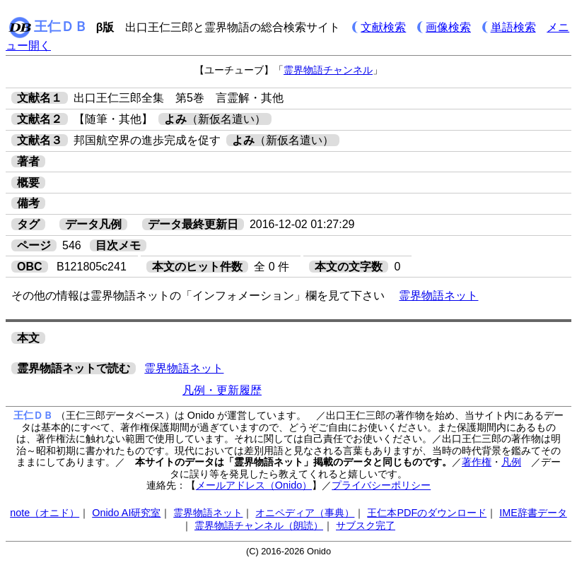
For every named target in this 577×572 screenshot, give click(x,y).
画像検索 (448, 27)
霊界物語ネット (438, 296)
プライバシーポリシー (381, 485)
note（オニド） (44, 512)
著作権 (476, 461)
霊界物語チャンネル (328, 70)
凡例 (511, 461)
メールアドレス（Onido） (254, 485)
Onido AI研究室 (126, 512)
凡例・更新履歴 (222, 390)
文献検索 (383, 27)
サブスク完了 (365, 525)
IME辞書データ (533, 512)
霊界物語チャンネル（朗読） (258, 525)
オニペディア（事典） (304, 512)
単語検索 (513, 27)
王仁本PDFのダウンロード (426, 512)
